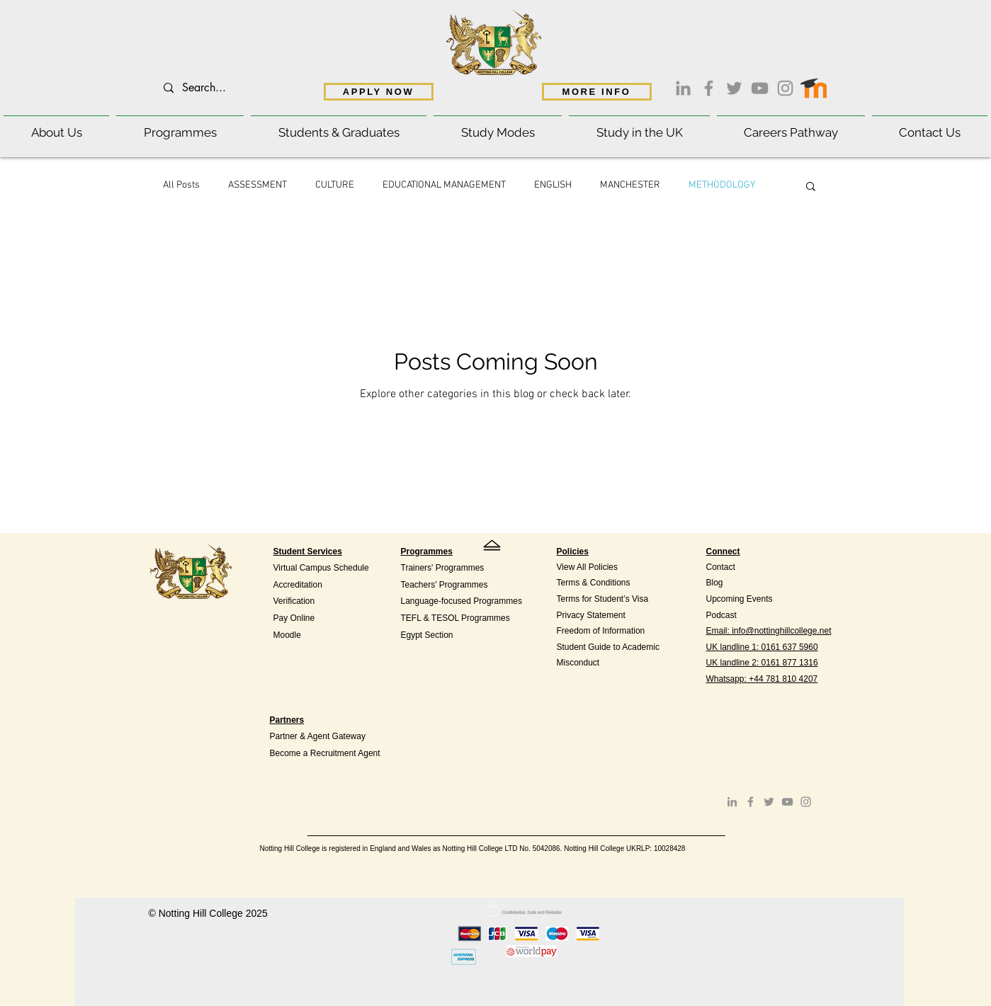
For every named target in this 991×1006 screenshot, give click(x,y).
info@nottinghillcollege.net (781, 631)
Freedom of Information (601, 631)
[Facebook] (708, 88)
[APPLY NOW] (379, 92)
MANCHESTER (630, 185)
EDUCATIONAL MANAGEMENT (444, 185)
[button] (56, 126)
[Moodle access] (813, 85)
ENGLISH (553, 185)
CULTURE (334, 185)
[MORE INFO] (597, 92)
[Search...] (262, 88)
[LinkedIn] (683, 88)
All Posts (181, 185)
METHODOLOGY (722, 185)
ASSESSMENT (257, 185)
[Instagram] (785, 88)
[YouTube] (759, 88)
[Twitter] (734, 88)
